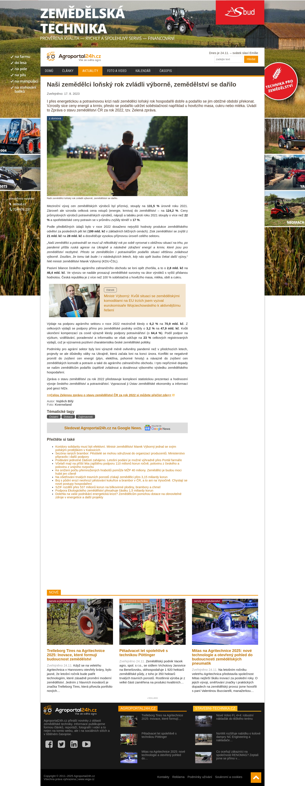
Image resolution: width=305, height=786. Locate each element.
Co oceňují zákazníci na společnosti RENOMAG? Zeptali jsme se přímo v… (237, 755)
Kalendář (143, 71)
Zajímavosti (85, 416)
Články (68, 71)
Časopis (165, 71)
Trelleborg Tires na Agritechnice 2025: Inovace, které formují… (162, 717)
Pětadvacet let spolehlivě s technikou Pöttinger (159, 735)
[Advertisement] (117, 544)
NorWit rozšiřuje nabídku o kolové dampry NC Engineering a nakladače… (238, 737)
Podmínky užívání (200, 777)
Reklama (178, 777)
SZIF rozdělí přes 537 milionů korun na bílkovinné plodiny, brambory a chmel (107, 487)
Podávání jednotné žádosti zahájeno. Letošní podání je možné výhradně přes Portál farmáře (118, 460)
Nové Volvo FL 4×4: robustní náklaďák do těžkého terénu (235, 717)
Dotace (68, 416)
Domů (49, 71)
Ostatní (53, 416)
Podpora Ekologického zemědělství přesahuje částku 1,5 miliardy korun (104, 490)
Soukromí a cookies (228, 777)
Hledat (251, 59)
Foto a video (117, 71)
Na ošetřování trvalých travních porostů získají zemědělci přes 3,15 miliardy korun (111, 477)
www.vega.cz (86, 779)
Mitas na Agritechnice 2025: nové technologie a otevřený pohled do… (163, 755)
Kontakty (163, 777)
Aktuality (90, 71)
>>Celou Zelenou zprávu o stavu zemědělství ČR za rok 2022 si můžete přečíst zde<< (109, 395)
